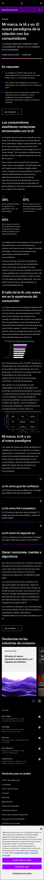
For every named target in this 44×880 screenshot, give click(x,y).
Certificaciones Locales (11, 823)
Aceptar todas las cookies (22, 860)
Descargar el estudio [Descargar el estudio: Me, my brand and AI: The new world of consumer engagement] (10, 10)
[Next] (39, 701)
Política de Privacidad (10, 806)
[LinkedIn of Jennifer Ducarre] (39, 759)
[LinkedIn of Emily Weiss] (39, 727)
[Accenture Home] (22, 3)
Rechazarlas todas (22, 867)
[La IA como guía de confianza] (40, 479)
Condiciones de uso (9, 810)
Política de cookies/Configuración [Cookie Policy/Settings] (15, 814)
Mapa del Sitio (7, 801)
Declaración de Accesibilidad (13, 819)
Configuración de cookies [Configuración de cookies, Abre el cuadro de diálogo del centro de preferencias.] (22, 873)
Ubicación (6, 797)
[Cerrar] (41, 828)
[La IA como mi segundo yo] (40, 525)
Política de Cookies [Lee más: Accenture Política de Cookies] (22, 853)
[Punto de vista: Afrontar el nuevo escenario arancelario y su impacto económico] (19, 671)
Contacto (5, 793)
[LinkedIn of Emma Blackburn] (39, 749)
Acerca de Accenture (10, 788)
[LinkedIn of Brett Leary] (39, 738)
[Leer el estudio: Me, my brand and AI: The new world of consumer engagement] (12, 111)
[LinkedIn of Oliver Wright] (39, 717)
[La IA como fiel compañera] (40, 501)
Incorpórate (6, 784)
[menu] (3, 3)
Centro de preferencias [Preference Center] (11, 780)
